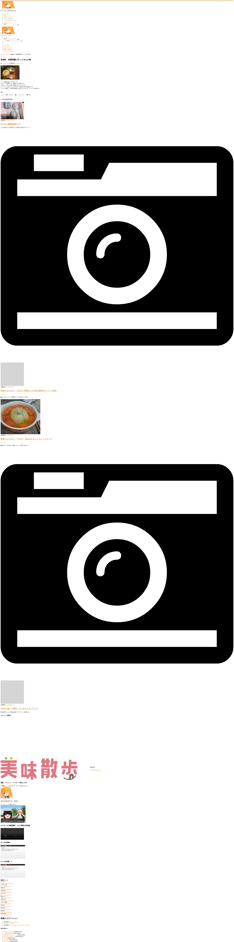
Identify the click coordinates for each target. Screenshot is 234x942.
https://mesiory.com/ (6, 895)
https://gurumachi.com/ (6, 892)
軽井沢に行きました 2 (10, 935)
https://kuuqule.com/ (6, 906)
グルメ (7, 54)
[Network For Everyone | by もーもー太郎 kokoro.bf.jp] (8, 8)
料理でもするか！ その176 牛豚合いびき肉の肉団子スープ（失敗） (29, 391)
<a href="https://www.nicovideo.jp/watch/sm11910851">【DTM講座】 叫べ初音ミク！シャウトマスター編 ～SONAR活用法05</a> (13, 871)
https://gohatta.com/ (6, 903)
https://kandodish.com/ (6, 912)
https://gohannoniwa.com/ (7, 900)
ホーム (2, 54)
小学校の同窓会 (8, 933)
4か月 (5, 938)
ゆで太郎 (6, 939)
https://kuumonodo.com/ (7, 883)
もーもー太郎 (6, 63)
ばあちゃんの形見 (9, 931)
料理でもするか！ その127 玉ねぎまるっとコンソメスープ (26, 439)
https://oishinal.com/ (6, 886)
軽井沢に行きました (9, 936)
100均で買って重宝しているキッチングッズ (19, 709)
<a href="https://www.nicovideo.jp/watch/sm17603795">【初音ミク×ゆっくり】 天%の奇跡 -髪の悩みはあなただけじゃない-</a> (13, 852)
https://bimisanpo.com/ (95, 770)
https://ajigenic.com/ (6, 909)
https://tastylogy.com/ (6, 889)
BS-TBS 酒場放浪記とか (11, 124)
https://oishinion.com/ (6, 897)
